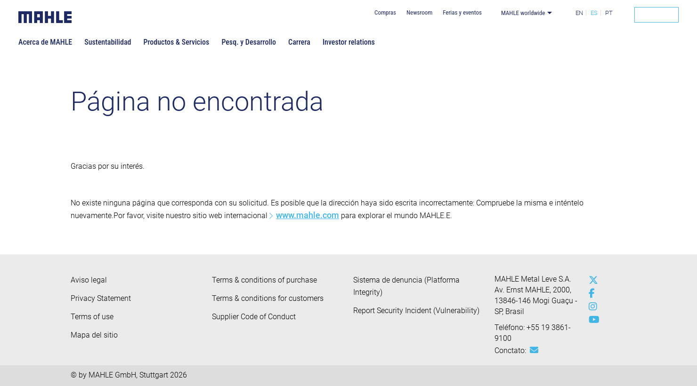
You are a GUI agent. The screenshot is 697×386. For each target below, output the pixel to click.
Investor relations (349, 42)
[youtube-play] (591, 320)
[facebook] (591, 293)
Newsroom (419, 12)
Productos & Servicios (176, 42)
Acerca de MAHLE (45, 42)
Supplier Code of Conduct (254, 316)
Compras (385, 12)
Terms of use (92, 316)
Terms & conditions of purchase (264, 280)
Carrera (299, 42)
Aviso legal (89, 280)
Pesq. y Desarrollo (248, 42)
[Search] (656, 15)
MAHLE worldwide (523, 12)
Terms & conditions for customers (268, 298)
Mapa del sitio (94, 335)
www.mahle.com (307, 215)
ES (594, 12)
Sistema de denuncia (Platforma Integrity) (406, 286)
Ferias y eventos (462, 12)
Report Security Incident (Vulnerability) (416, 310)
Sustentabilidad (107, 42)
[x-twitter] (591, 280)
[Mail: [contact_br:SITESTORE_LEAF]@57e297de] (534, 350)
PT (609, 12)
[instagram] (591, 306)
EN (579, 12)
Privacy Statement (101, 298)
